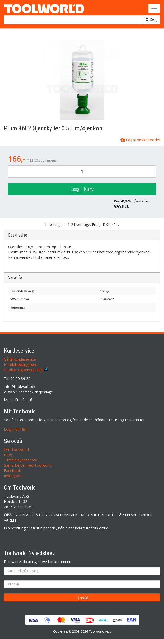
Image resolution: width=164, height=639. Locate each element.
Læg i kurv (82, 189)
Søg (151, 19)
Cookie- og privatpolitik (26, 369)
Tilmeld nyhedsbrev (20, 460)
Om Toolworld (16, 449)
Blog (8, 454)
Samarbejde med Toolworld (28, 465)
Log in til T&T (15, 429)
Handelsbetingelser (20, 364)
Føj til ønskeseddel (140, 139)
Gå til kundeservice (20, 359)
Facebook (12, 470)
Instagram (12, 475)
